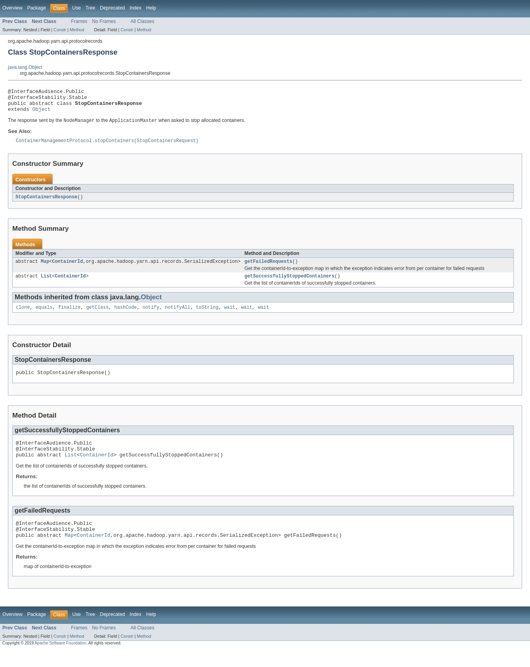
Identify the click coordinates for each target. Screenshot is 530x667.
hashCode (125, 316)
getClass (97, 316)
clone (23, 316)
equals (44, 316)
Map (45, 268)
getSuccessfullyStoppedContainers (289, 284)
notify (151, 316)
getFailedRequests (269, 268)
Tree (90, 8)
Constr (59, 29)
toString (207, 316)
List (46, 284)
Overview (12, 8)
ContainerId (67, 268)
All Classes (142, 21)
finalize (69, 316)
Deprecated (112, 8)
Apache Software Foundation (60, 660)
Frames (79, 21)
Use (76, 8)
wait (229, 316)
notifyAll (177, 316)
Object (41, 113)
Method (77, 29)
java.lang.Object (25, 67)
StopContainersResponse (46, 203)
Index (135, 8)
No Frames (104, 21)
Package (36, 8)
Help (151, 8)
